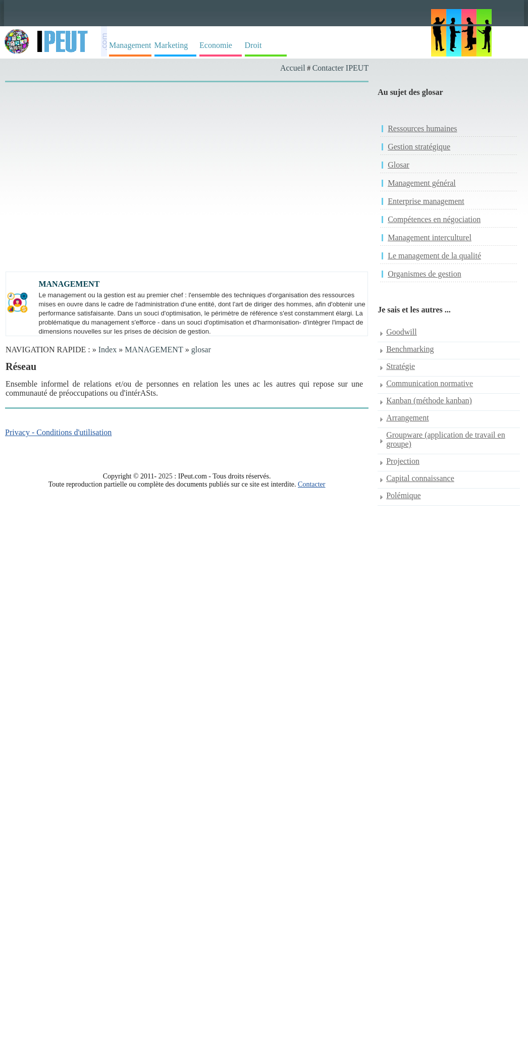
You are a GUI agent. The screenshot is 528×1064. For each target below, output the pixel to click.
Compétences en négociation (434, 219)
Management (130, 45)
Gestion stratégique (419, 146)
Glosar (398, 165)
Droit (253, 45)
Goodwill (401, 332)
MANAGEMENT (154, 349)
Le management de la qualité (434, 255)
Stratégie (400, 366)
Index (107, 349)
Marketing (171, 45)
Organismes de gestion (424, 274)
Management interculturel (429, 237)
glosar (201, 349)
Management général (422, 183)
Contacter (311, 484)
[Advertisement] (94, 186)
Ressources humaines (422, 128)
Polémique (403, 495)
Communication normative (429, 383)
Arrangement (407, 417)
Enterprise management (426, 201)
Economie (215, 45)
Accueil (292, 68)
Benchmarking (410, 349)
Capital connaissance (420, 478)
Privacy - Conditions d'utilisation (58, 432)
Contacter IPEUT (340, 68)
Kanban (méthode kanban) (429, 400)
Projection (402, 461)
